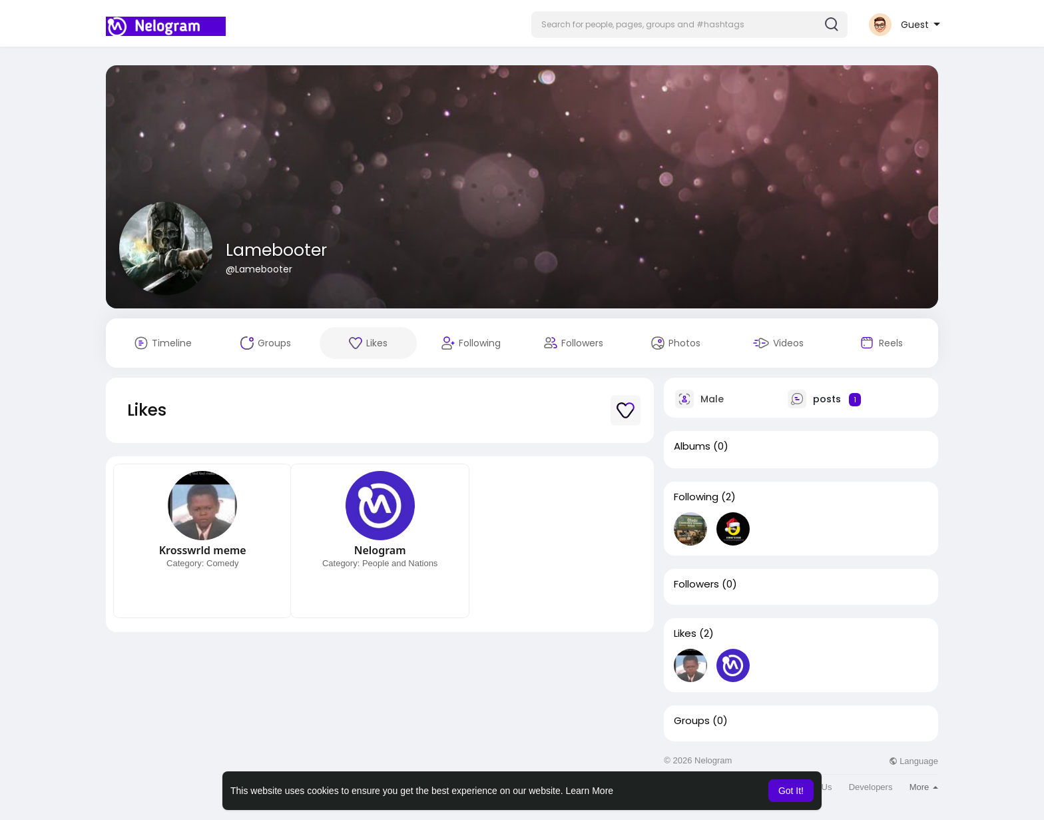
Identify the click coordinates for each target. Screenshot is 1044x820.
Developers (871, 787)
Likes (685, 633)
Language (913, 761)
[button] (689, 24)
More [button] (924, 787)
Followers (696, 584)
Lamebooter (276, 250)
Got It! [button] (791, 790)
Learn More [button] (590, 790)
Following (696, 497)
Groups (692, 720)
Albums (692, 446)
